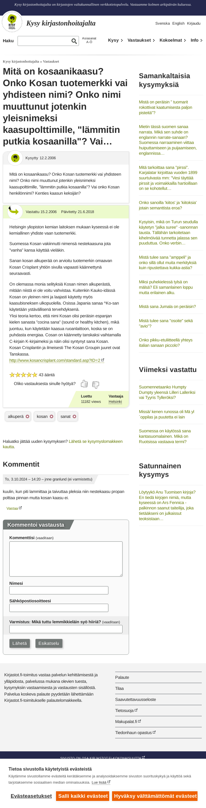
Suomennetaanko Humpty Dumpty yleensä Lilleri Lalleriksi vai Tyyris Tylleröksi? (167, 392)
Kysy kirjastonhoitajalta (21, 61)
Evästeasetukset (31, 796)
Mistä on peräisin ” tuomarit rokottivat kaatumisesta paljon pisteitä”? (165, 107)
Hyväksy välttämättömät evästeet (155, 796)
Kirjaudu (193, 23)
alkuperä (15, 416)
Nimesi (16, 583)
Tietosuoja (124, 710)
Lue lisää (99, 782)
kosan (42, 416)
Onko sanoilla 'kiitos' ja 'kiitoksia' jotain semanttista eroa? (168, 205)
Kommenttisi (22, 537)
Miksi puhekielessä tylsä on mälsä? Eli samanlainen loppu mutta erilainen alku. (166, 287)
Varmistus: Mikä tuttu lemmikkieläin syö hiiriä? (55, 621)
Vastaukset (139, 40)
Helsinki (115, 401)
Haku (8, 40)
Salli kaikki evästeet (83, 796)
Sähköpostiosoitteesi (30, 600)
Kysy (113, 40)
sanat (65, 416)
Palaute (122, 677)
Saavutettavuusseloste (135, 699)
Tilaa (119, 688)
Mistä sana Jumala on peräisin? (167, 306)
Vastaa (12, 508)
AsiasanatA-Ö (89, 40)
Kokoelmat (171, 40)
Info (194, 40)
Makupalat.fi (126, 721)
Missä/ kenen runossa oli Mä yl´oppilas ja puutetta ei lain (166, 414)
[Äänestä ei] (95, 385)
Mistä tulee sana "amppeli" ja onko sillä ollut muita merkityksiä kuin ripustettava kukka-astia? (167, 262)
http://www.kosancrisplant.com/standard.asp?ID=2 (54, 360)
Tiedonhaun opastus (133, 732)
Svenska (162, 23)
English (178, 23)
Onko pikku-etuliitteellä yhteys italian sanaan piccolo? (165, 342)
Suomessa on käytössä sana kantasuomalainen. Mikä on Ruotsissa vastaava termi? (165, 436)
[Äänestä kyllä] (84, 383)
